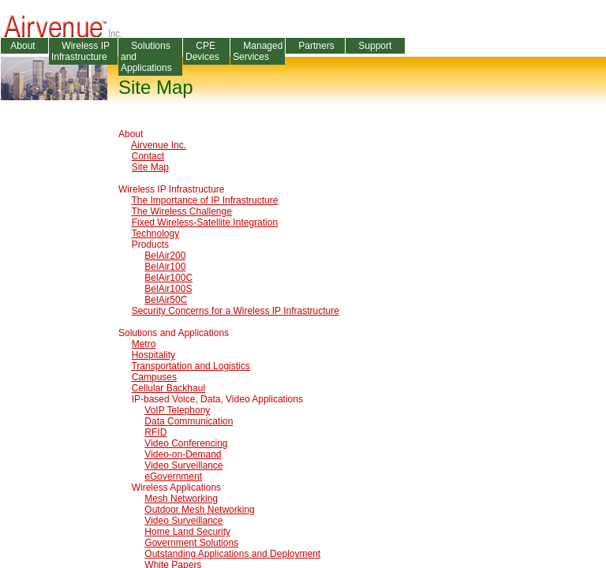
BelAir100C (168, 277)
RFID (155, 432)
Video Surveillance (183, 465)
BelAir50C (165, 299)
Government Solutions (191, 542)
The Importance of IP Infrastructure (204, 200)
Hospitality (153, 355)
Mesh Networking (181, 498)
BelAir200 (164, 255)
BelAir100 (164, 266)
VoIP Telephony (177, 410)
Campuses (154, 377)
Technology (155, 233)
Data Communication (188, 421)
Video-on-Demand (182, 454)
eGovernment (173, 476)
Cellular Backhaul (168, 388)
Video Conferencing (185, 443)
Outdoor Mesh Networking (199, 509)
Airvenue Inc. (158, 145)
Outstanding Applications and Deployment (232, 553)
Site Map (150, 167)
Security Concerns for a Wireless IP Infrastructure (235, 310)
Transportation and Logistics (190, 366)
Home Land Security (187, 531)
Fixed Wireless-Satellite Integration (205, 222)
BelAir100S (168, 288)
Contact (148, 156)
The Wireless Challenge (181, 211)
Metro (144, 343)
